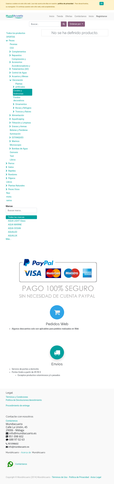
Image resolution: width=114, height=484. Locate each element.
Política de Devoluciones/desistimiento (24, 400)
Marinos (15, 141)
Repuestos (17, 55)
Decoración (17, 80)
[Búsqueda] (64, 24)
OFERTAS (10, 37)
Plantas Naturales (16, 185)
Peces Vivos (13, 189)
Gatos (11, 167)
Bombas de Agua (19, 148)
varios (9, 200)
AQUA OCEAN (14, 228)
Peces (11, 40)
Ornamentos (21, 104)
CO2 (12, 48)
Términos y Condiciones (17, 397)
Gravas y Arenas (19, 126)
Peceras (13, 44)
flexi (8, 193)
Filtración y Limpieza (21, 123)
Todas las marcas (16, 217)
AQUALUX (12, 235)
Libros (13, 160)
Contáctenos (12, 421)
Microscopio (15, 145)
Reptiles (12, 171)
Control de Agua (19, 72)
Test (12, 156)
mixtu (8, 197)
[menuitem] (52, 16)
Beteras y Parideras (19, 130)
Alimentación (18, 115)
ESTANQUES (17, 137)
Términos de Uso (59, 477)
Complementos (19, 51)
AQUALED (12, 232)
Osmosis (14, 152)
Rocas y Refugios (23, 108)
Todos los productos (15, 33)
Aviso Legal (96, 477)
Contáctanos (16, 464)
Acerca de (26, 452)
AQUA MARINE (15, 224)
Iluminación (15, 134)
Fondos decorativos (18, 99)
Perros (11, 163)
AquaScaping (18, 119)
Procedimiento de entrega (18, 405)
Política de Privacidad (79, 477)
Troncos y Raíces (23, 111)
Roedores (12, 174)
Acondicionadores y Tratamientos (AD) (21, 67)
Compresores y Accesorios (19, 60)
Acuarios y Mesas (20, 76)
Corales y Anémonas (18, 92)
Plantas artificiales (20, 85)
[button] (76, 24)
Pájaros (11, 178)
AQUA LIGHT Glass (16, 221)
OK (101, 4)
